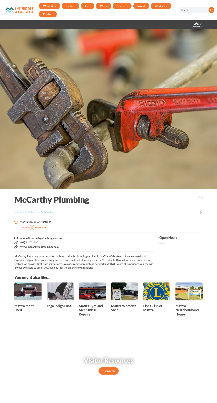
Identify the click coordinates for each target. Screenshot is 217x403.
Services (122, 5)
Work (103, 5)
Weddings (161, 5)
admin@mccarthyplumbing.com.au (38, 238)
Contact (48, 14)
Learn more (108, 371)
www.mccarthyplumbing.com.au (36, 246)
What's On (49, 5)
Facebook (201, 212)
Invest (141, 5)
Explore (70, 5)
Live (87, 5)
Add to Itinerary (201, 197)
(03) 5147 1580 (26, 242)
